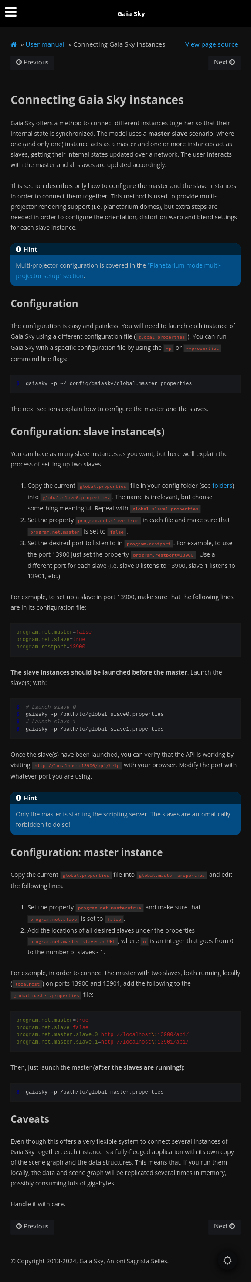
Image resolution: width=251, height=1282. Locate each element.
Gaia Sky (131, 13)
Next (224, 62)
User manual (45, 44)
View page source (211, 44)
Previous (32, 62)
